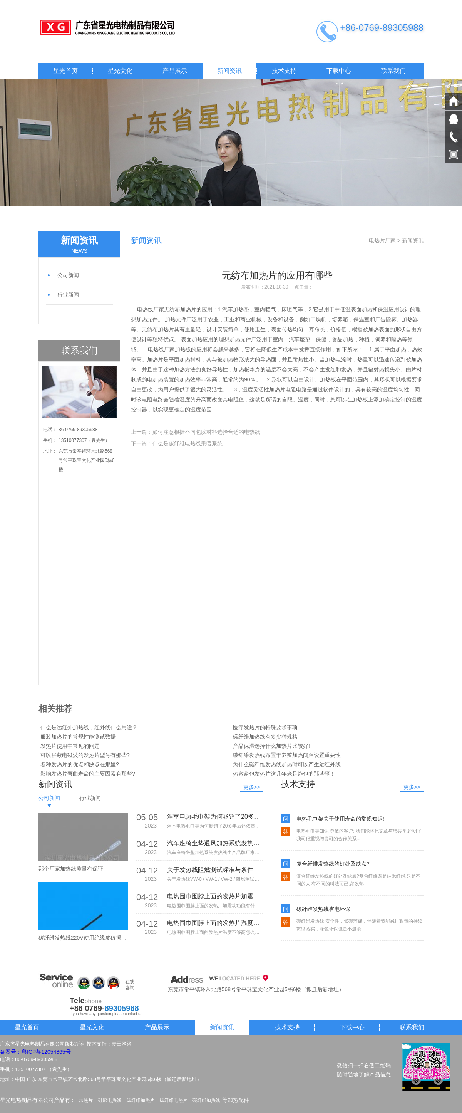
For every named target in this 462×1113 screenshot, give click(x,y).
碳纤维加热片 (140, 1100)
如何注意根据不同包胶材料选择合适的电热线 (206, 432)
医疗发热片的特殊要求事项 (265, 727)
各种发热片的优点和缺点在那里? (79, 764)
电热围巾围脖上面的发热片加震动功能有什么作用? (215, 896)
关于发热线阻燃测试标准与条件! (211, 869)
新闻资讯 (229, 70)
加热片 (86, 1100)
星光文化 (120, 70)
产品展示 (174, 70)
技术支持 (284, 70)
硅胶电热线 (109, 1100)
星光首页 (65, 70)
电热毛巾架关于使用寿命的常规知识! (340, 819)
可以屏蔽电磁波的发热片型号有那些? (85, 755)
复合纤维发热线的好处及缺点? (333, 864)
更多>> (251, 787)
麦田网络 (122, 1044)
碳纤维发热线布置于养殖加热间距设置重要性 (287, 755)
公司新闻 (68, 275)
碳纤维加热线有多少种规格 (265, 737)
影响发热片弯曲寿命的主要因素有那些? (87, 774)
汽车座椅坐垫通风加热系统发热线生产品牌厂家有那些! (215, 843)
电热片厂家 (382, 240)
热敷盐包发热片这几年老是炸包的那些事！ (284, 774)
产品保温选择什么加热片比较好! (271, 746)
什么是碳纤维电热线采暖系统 (187, 443)
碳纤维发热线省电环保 (323, 909)
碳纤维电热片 (173, 1100)
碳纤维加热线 (206, 1100)
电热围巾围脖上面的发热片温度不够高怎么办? (215, 923)
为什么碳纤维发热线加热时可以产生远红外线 (287, 764)
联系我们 (393, 70)
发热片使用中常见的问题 (70, 746)
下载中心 (338, 70)
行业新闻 (68, 295)
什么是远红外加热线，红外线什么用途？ (88, 727)
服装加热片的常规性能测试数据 (78, 737)
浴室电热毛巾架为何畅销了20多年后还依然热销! (215, 816)
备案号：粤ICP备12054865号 (35, 1052)
